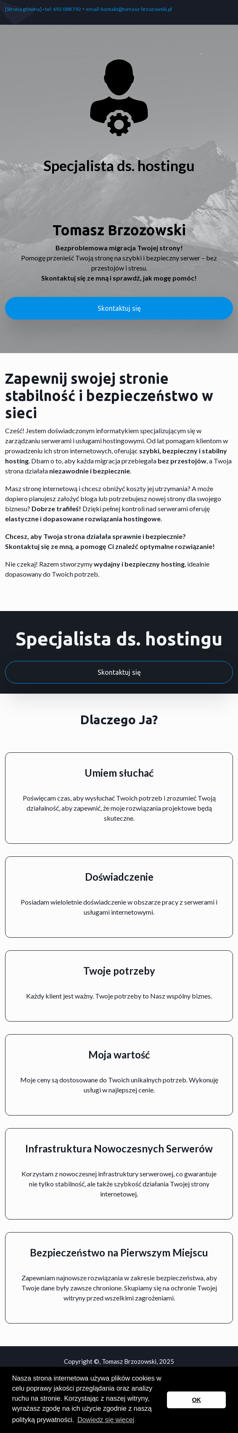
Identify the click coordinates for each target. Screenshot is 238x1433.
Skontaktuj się (119, 308)
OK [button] (196, 1400)
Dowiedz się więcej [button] (105, 1419)
